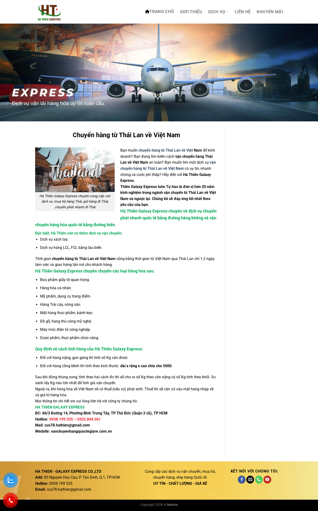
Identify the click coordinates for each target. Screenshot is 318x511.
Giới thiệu (191, 11)
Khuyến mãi (270, 11)
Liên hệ (243, 11)
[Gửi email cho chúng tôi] (250, 480)
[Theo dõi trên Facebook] (242, 480)
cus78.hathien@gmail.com (67, 425)
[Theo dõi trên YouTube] (267, 480)
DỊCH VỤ (218, 11)
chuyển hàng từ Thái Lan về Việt (165, 150)
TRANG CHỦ (161, 11)
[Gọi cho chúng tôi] (259, 480)
